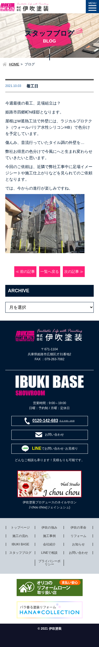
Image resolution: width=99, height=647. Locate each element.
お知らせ (78, 544)
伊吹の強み (49, 527)
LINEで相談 (49, 553)
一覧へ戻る (49, 272)
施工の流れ (20, 536)
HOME (14, 64)
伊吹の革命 (78, 527)
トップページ (20, 527)
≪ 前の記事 (25, 272)
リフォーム (78, 536)
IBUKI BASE (20, 544)
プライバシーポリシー (49, 562)
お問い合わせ (78, 553)
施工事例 (49, 536)
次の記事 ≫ (74, 272)
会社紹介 (49, 544)
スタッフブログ (20, 553)
